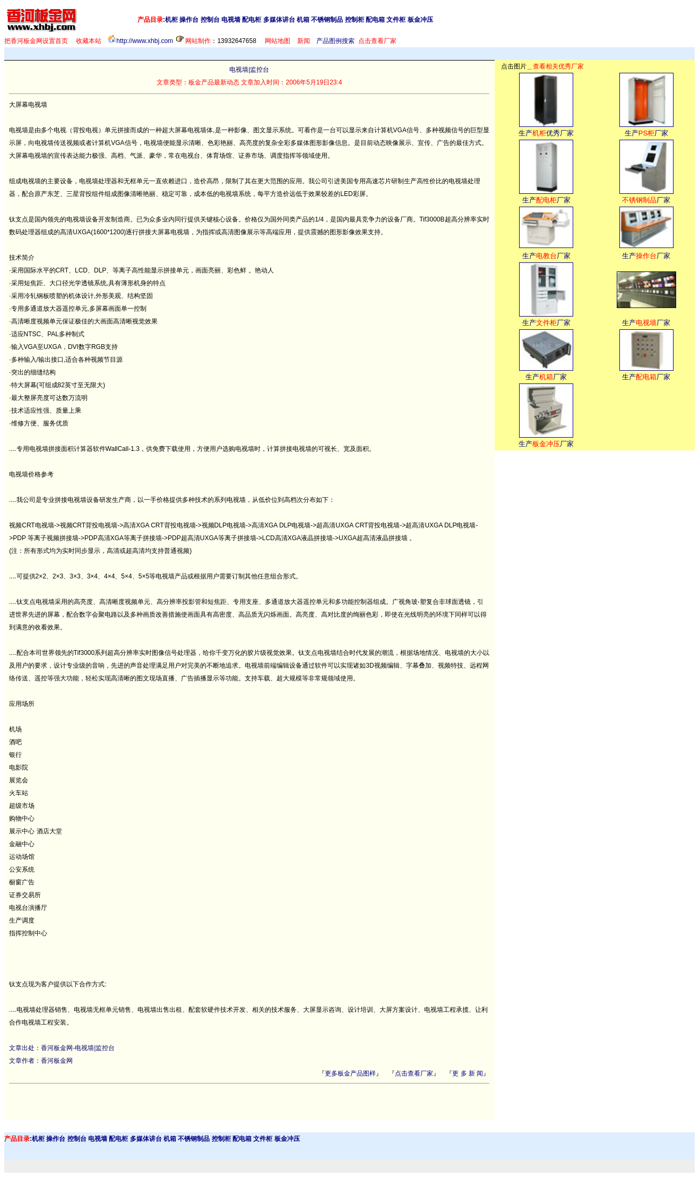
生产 (525, 133)
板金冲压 (420, 19)
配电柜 (251, 19)
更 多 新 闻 (467, 1073)
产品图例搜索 (335, 41)
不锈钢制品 (327, 19)
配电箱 (375, 19)
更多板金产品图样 (350, 1073)
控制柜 (354, 19)
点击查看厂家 (414, 1073)
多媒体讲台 (279, 19)
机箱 (303, 19)
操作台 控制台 (199, 19)
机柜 (171, 19)
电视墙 (230, 19)
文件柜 (395, 19)
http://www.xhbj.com (144, 41)
